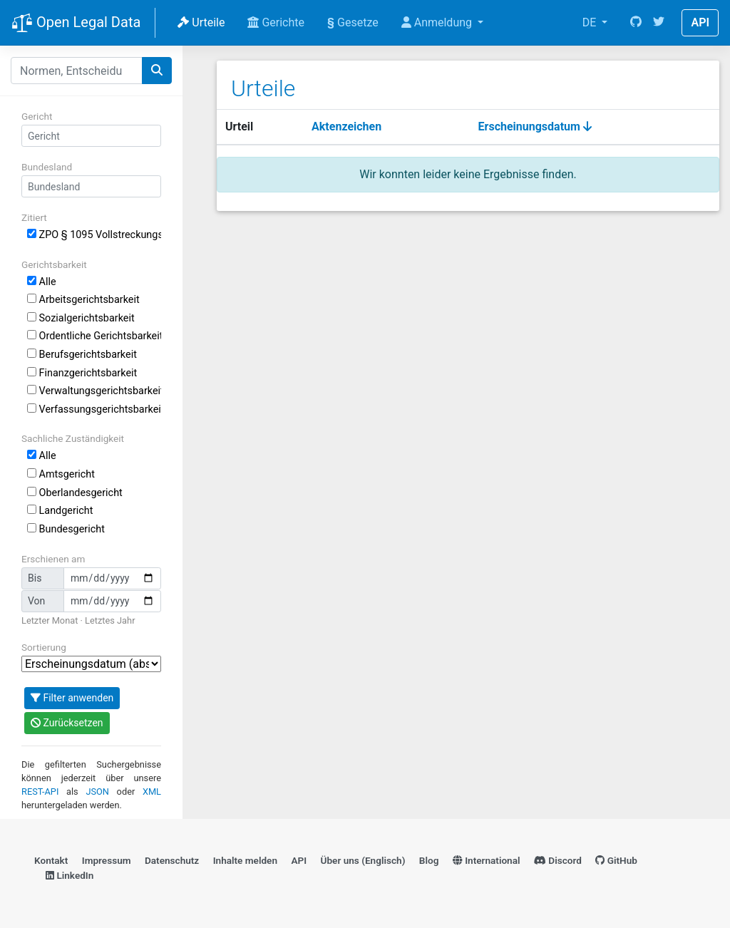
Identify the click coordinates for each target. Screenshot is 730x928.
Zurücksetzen (67, 722)
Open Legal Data (75, 23)
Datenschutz (172, 860)
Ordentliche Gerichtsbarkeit (94, 336)
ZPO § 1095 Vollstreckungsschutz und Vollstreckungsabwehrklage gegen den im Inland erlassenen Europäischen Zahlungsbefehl (94, 235)
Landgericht (60, 511)
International (486, 860)
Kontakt (51, 860)
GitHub (616, 860)
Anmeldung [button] (438, 22)
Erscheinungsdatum (535, 126)
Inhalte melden (245, 860)
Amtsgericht (61, 474)
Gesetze (353, 22)
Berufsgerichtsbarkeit (82, 355)
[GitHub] (635, 23)
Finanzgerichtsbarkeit (82, 373)
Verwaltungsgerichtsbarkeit (94, 391)
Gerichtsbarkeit (54, 264)
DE (591, 22)
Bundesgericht (66, 529)
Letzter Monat (49, 620)
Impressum (106, 860)
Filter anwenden (72, 697)
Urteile (201, 22)
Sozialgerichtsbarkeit (81, 318)
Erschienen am (53, 558)
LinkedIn (69, 875)
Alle (41, 282)
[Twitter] (658, 23)
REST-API (39, 791)
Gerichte (275, 22)
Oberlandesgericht (75, 493)
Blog (429, 860)
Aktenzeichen (346, 126)
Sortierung (43, 647)
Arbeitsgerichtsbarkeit (83, 300)
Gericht (36, 116)
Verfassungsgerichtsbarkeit (94, 409)
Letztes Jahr (110, 620)
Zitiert (34, 217)
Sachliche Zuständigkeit (72, 438)
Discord (558, 860)
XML (152, 791)
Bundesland (46, 166)
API (700, 22)
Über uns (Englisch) (363, 860)
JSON (97, 791)
